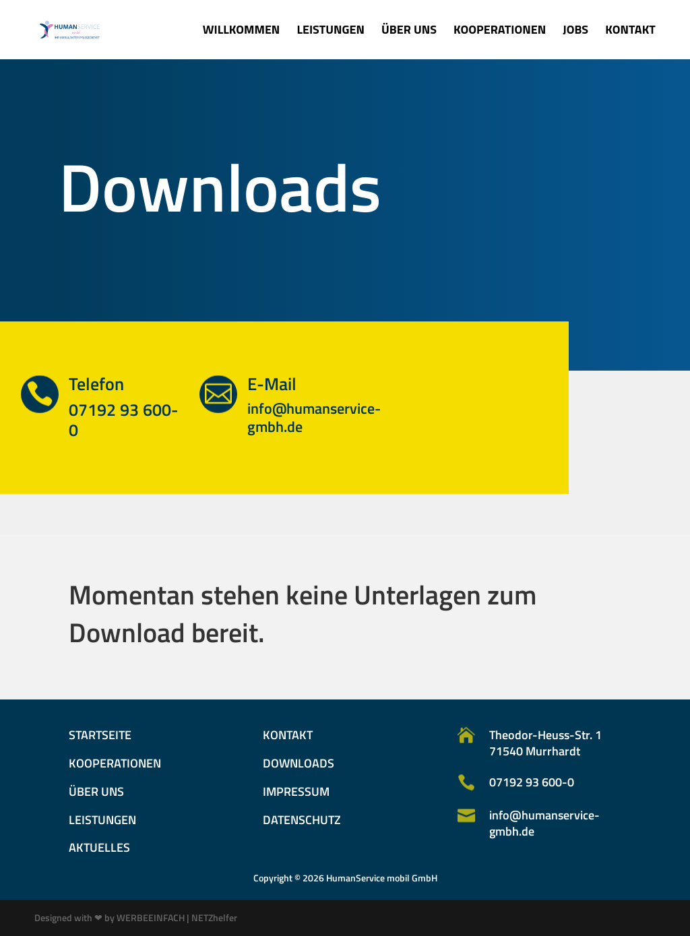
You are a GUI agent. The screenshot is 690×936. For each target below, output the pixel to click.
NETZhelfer (214, 917)
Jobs (575, 31)
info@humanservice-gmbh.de (314, 417)
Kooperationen (499, 31)
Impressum (296, 791)
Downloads (298, 763)
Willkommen (241, 31)
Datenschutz (302, 820)
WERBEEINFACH (151, 917)
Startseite (100, 735)
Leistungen (330, 31)
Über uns (409, 31)
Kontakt (630, 31)
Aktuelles (99, 847)
